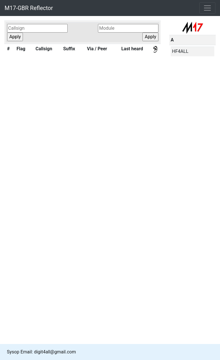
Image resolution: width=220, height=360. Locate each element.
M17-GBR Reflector (29, 8)
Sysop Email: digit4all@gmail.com (41, 352)
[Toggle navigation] (207, 8)
